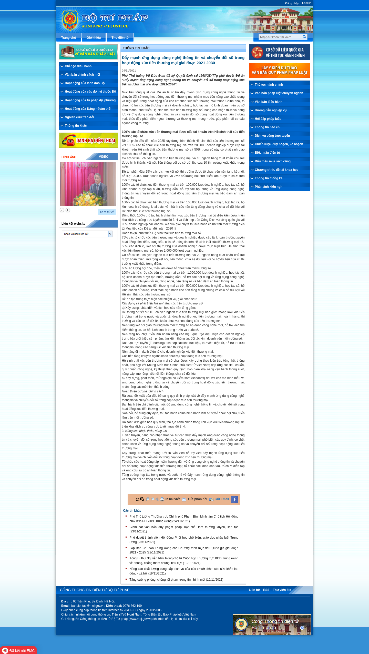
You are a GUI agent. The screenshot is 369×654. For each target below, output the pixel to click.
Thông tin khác (76, 125)
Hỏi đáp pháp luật (268, 119)
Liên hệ (254, 590)
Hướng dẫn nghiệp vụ (270, 110)
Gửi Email (222, 499)
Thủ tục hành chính (269, 84)
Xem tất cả (107, 212)
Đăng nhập (292, 3)
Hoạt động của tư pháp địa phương (90, 100)
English (306, 2)
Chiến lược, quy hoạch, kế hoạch (279, 144)
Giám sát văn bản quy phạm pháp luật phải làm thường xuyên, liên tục (183, 527)
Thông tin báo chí (268, 127)
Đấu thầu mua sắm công (273, 161)
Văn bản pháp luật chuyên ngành (279, 93)
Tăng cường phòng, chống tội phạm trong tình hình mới (167, 579)
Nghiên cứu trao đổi (79, 117)
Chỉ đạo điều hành (78, 66)
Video (103, 156)
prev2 (62, 210)
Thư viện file (282, 590)
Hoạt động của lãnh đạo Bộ (85, 83)
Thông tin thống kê (269, 178)
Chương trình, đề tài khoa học (277, 170)
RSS (266, 590)
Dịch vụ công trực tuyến (272, 135)
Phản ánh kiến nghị (269, 187)
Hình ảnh (68, 157)
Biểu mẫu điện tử (267, 152)
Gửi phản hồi (197, 499)
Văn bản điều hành (268, 102)
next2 (68, 210)
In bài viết (173, 499)
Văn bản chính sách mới (82, 74)
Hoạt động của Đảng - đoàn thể (87, 109)
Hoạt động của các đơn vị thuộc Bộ (90, 91)
